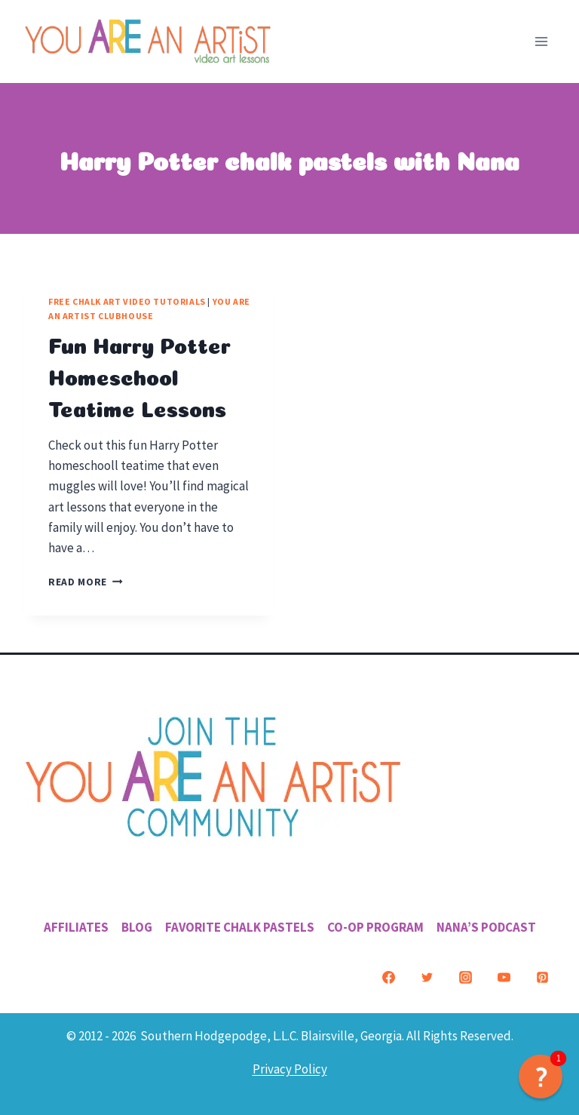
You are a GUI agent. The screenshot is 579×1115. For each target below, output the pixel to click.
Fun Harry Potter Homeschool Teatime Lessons (139, 375)
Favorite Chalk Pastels (239, 927)
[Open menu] (541, 41)
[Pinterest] (542, 978)
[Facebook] (388, 978)
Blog (136, 927)
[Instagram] (465, 978)
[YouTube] (503, 978)
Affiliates (76, 927)
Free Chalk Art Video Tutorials (127, 301)
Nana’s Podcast (486, 927)
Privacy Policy (290, 1069)
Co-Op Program (375, 927)
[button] (540, 1076)
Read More (85, 582)
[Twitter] (427, 978)
